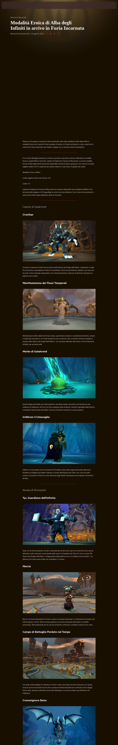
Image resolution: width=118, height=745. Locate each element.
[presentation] (8, 5)
